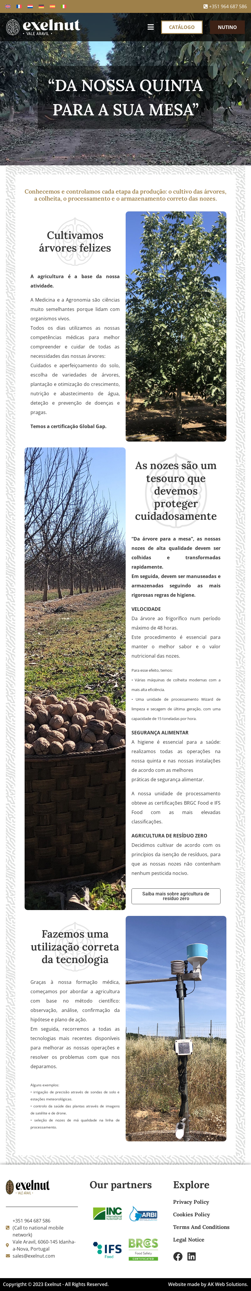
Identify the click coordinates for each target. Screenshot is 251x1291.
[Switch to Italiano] (63, 7)
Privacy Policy (191, 1201)
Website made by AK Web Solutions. (208, 1284)
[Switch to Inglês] (7, 7)
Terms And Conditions (201, 1227)
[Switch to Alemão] (41, 7)
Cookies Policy (191, 1214)
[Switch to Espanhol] (52, 7)
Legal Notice (188, 1239)
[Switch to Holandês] (30, 7)
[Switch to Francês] (19, 7)
